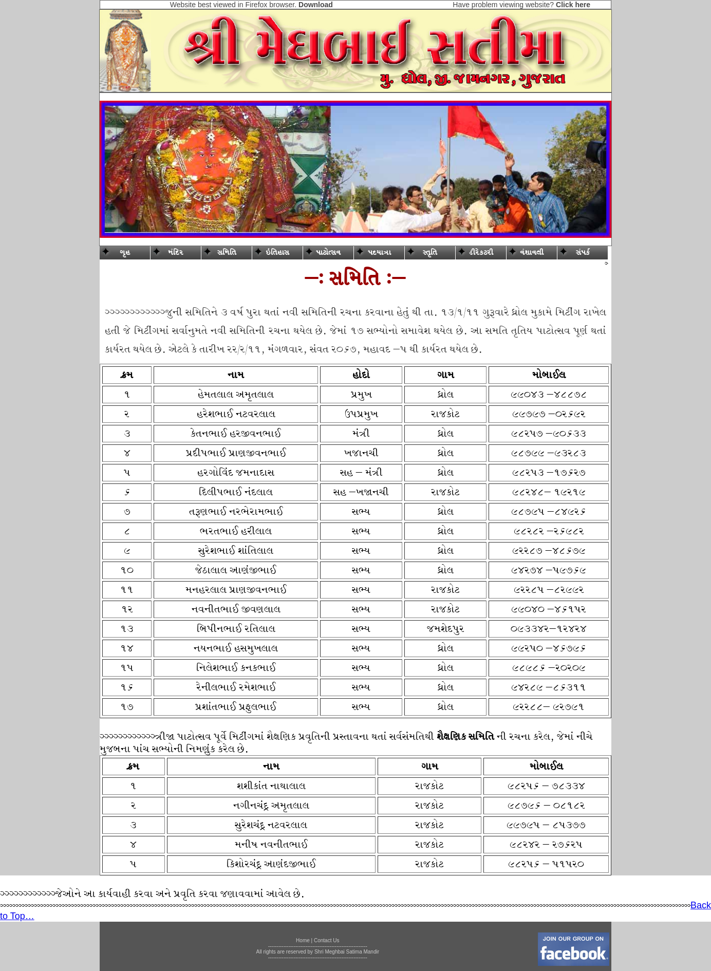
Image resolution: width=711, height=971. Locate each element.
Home (303, 940)
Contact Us (326, 940)
